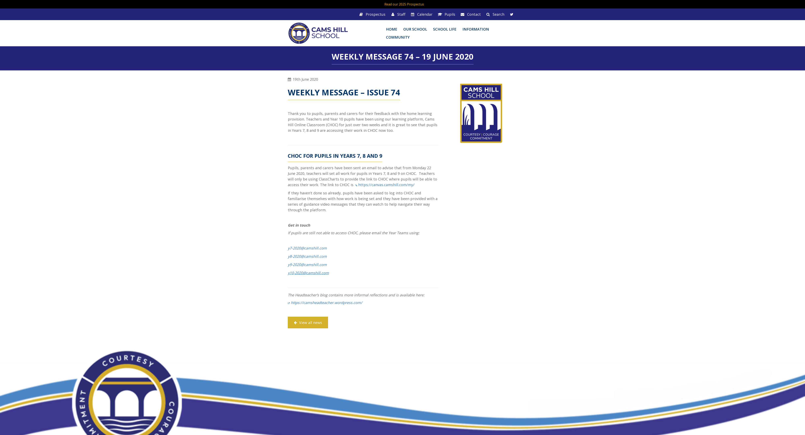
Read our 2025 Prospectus (404, 4)
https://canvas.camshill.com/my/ (386, 184)
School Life (444, 29)
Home (391, 29)
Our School (415, 29)
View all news (308, 322)
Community (398, 37)
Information (475, 29)
